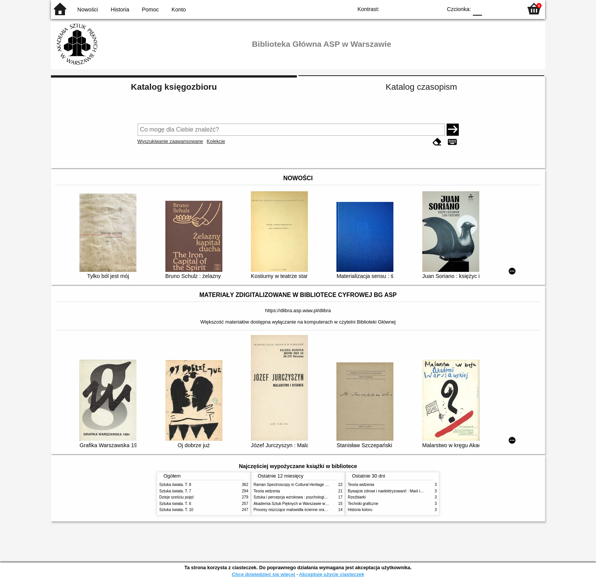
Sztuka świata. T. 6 (175, 504)
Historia (120, 9)
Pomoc (150, 9)
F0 (477, 8)
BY (434, 8)
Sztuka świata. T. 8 (175, 485)
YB (419, 8)
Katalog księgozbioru (174, 87)
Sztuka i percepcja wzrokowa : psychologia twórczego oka (303, 497)
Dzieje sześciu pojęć (176, 497)
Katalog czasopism (421, 87)
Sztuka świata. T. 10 (176, 510)
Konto (178, 9)
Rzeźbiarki (357, 497)
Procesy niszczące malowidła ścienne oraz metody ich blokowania (310, 510)
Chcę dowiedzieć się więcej (263, 574)
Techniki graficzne (363, 504)
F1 (490, 8)
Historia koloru (360, 510)
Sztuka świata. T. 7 (175, 491)
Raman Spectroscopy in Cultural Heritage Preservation (300, 485)
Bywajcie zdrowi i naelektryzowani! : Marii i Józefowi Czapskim (401, 491)
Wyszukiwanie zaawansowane (170, 141)
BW (403, 8)
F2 (508, 8)
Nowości (88, 9)
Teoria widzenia (267, 491)
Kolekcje (216, 141)
